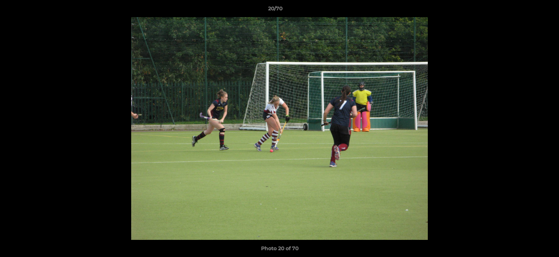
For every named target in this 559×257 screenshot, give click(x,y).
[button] (529, 10)
